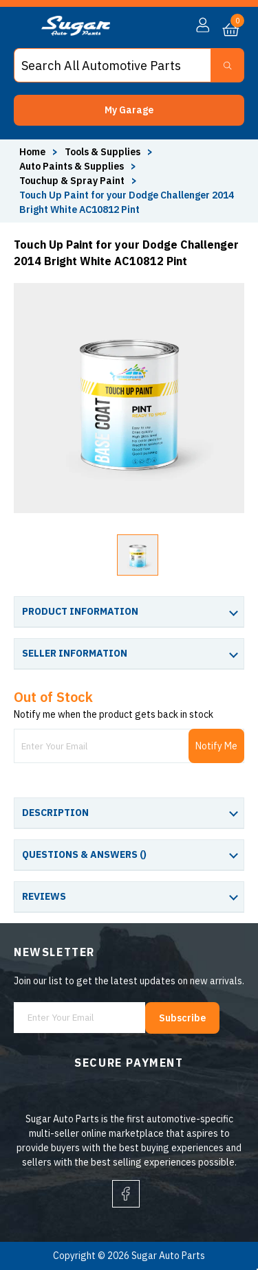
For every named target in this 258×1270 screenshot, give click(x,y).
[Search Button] (227, 65)
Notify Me (216, 746)
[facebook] (126, 1193)
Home (32, 152)
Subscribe (182, 1018)
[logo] (75, 32)
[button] (129, 110)
